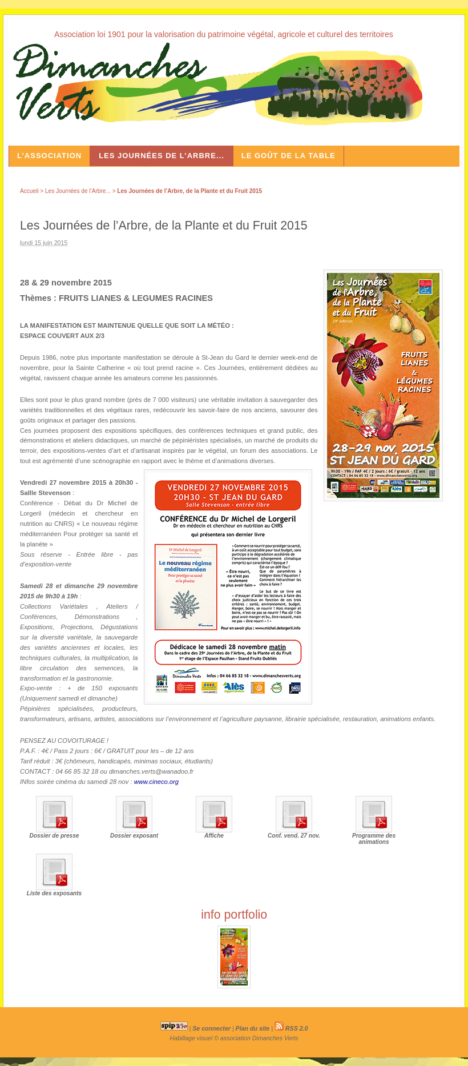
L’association (49, 155)
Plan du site (253, 1028)
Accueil (29, 191)
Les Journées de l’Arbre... (161, 155)
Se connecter (211, 1028)
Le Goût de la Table (288, 155)
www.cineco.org (156, 781)
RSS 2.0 (291, 1028)
